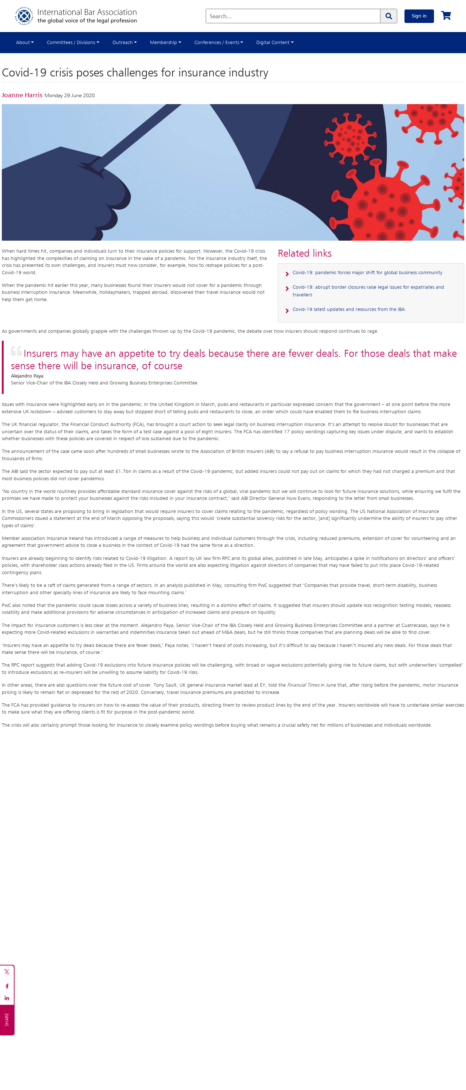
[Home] (83, 16)
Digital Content (272, 42)
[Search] (388, 16)
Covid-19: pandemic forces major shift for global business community (367, 272)
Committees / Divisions (71, 42)
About (23, 42)
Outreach (122, 42)
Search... (221, 17)
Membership (163, 42)
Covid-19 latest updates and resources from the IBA (349, 309)
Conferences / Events (216, 42)
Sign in (419, 16)
